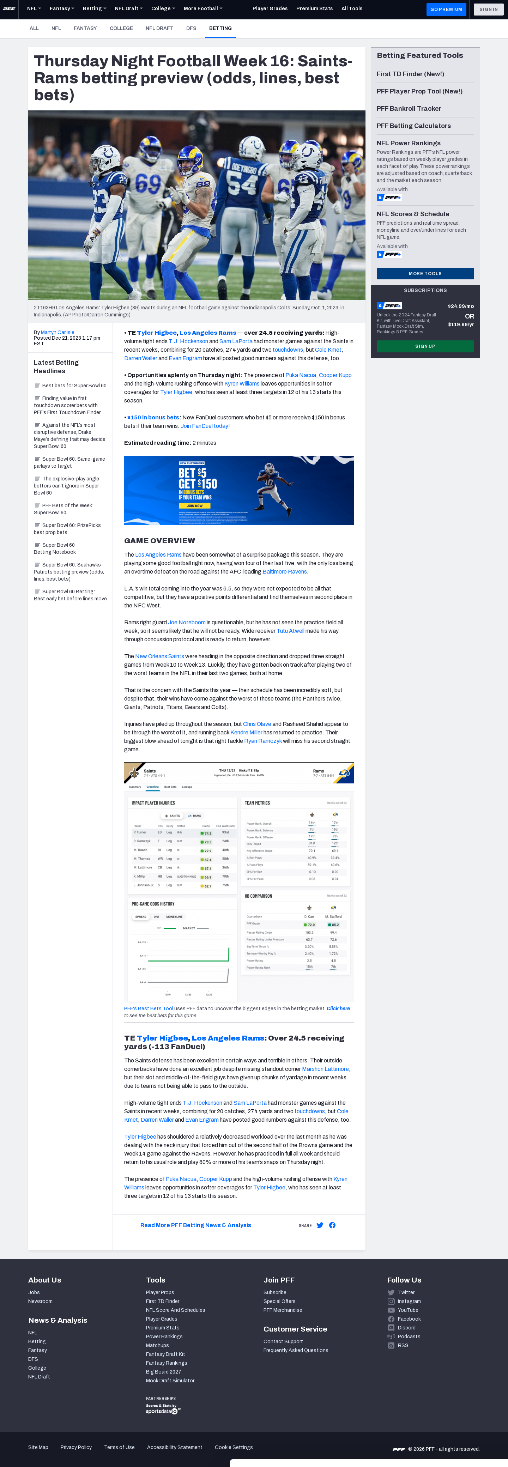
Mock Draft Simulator (170, 1380)
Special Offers (280, 1301)
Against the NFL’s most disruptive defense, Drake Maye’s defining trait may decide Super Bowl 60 (69, 436)
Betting (222, 28)
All (34, 28)
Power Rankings (164, 1336)
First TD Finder (162, 1301)
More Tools (425, 273)
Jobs (34, 1292)
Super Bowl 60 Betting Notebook (55, 548)
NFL (56, 28)
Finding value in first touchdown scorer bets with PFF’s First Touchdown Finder (67, 405)
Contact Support (283, 1341)
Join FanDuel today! (205, 426)
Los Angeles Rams (228, 1038)
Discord (407, 1327)
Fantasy (85, 28)
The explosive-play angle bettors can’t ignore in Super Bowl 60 (66, 486)
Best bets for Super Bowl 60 (70, 385)
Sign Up (425, 346)
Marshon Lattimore (325, 1069)
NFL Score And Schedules (175, 1310)
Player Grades (161, 1319)
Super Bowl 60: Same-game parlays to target (69, 462)
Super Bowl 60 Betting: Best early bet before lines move (70, 595)
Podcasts (409, 1336)
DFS (191, 28)
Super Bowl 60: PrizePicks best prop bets (67, 529)
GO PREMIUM (446, 9)
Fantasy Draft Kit (165, 1354)
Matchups (157, 1345)
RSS (403, 1345)
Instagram (409, 1301)
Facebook (409, 1319)
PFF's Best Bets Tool (148, 1008)
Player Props (160, 1292)
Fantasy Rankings (166, 1363)
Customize (449, 1426)
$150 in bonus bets (153, 417)
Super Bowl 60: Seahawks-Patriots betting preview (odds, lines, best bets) (69, 572)
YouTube (408, 1310)
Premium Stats (163, 1327)
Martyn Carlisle (57, 332)
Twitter (406, 1292)
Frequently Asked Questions (296, 1350)
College (121, 28)
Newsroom (40, 1301)
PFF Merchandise (283, 1310)
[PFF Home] (9, 9)
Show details (108, 1453)
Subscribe (275, 1292)
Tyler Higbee (162, 1038)
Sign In (488, 9)
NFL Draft (160, 28)
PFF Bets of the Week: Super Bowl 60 (63, 509)
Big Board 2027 (163, 1372)
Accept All (449, 1403)
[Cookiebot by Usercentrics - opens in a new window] (46, 1453)
